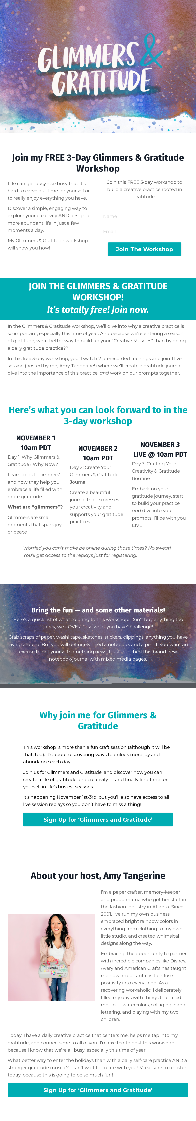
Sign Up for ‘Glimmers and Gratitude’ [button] (98, 821)
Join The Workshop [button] (144, 249)
